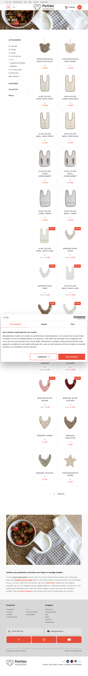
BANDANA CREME (44, 443)
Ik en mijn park (15, 76)
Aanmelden (44, 2)
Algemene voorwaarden (73, 671)
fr (14, 11)
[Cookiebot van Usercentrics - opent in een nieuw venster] (75, 317)
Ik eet (11, 66)
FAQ (25, 2)
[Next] (61, 500)
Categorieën (18, 47)
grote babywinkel (20, 584)
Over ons (8, 2)
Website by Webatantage (73, 658)
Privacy (60, 671)
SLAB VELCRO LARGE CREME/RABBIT (44, 180)
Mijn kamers (14, 83)
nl (8, 11)
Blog (30, 2)
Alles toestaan (72, 357)
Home (8, 21)
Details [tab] (44, 324)
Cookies (45, 671)
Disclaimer (53, 671)
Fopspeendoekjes (17, 70)
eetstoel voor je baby (23, 587)
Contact (36, 2)
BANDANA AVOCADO (45, 480)
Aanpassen (44, 357)
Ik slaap (12, 56)
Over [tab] (73, 324)
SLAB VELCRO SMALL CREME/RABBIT (70, 180)
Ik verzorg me (15, 63)
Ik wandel (13, 53)
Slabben (13, 73)
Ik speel (12, 60)
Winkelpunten (17, 2)
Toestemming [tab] (15, 324)
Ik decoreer (14, 80)
